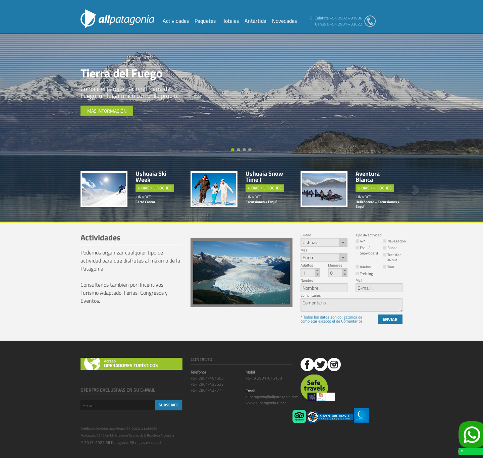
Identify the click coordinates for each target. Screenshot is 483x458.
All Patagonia (117, 18)
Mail (359, 280)
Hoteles (230, 21)
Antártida (255, 21)
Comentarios (311, 295)
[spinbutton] (310, 272)
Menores (335, 265)
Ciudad (306, 235)
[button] (317, 270)
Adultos (307, 265)
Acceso (143, 363)
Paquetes (205, 21)
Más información (106, 110)
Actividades (176, 21)
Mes (304, 250)
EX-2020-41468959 (141, 428)
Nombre (307, 280)
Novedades (284, 21)
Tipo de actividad (369, 235)
